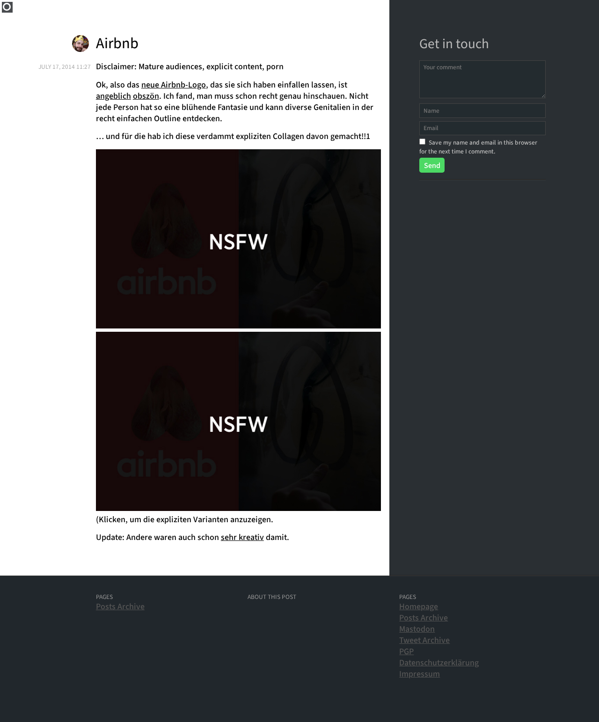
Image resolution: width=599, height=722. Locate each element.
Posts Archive (120, 607)
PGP (406, 651)
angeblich (113, 96)
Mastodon (417, 629)
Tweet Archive (424, 640)
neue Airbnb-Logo (173, 85)
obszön (146, 96)
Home (7, 7)
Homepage (418, 607)
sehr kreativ (242, 537)
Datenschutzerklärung (439, 663)
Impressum (419, 674)
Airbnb (117, 44)
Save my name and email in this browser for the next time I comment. (478, 147)
